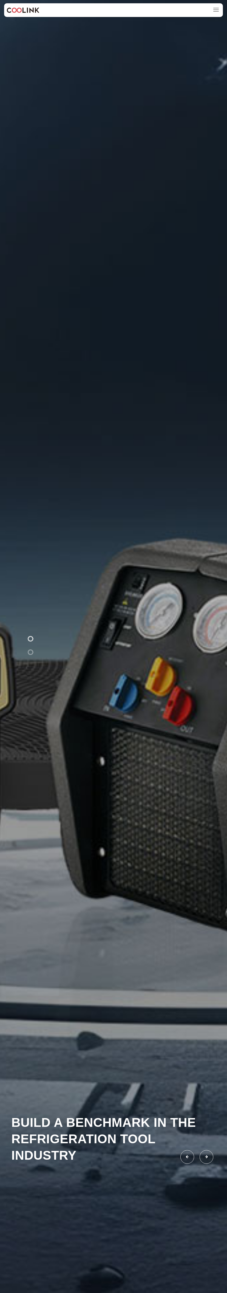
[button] (30, 638)
